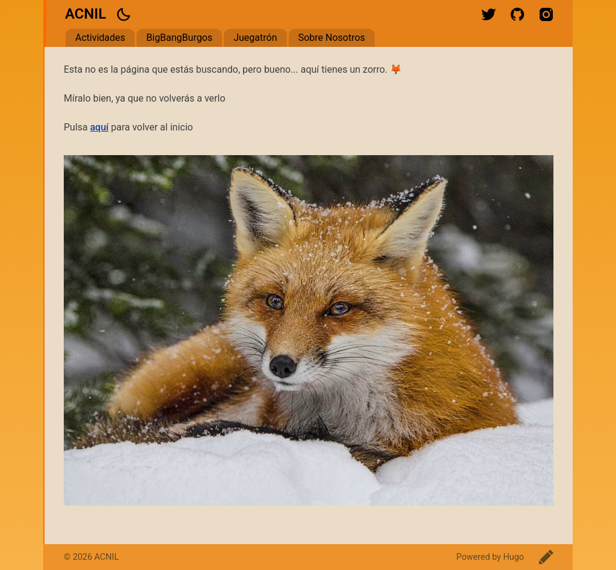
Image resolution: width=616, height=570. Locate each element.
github (517, 14)
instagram (546, 14)
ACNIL (85, 13)
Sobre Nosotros (331, 37)
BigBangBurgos (179, 37)
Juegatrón (255, 37)
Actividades (100, 37)
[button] (123, 14)
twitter (488, 14)
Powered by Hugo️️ (490, 557)
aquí (99, 127)
